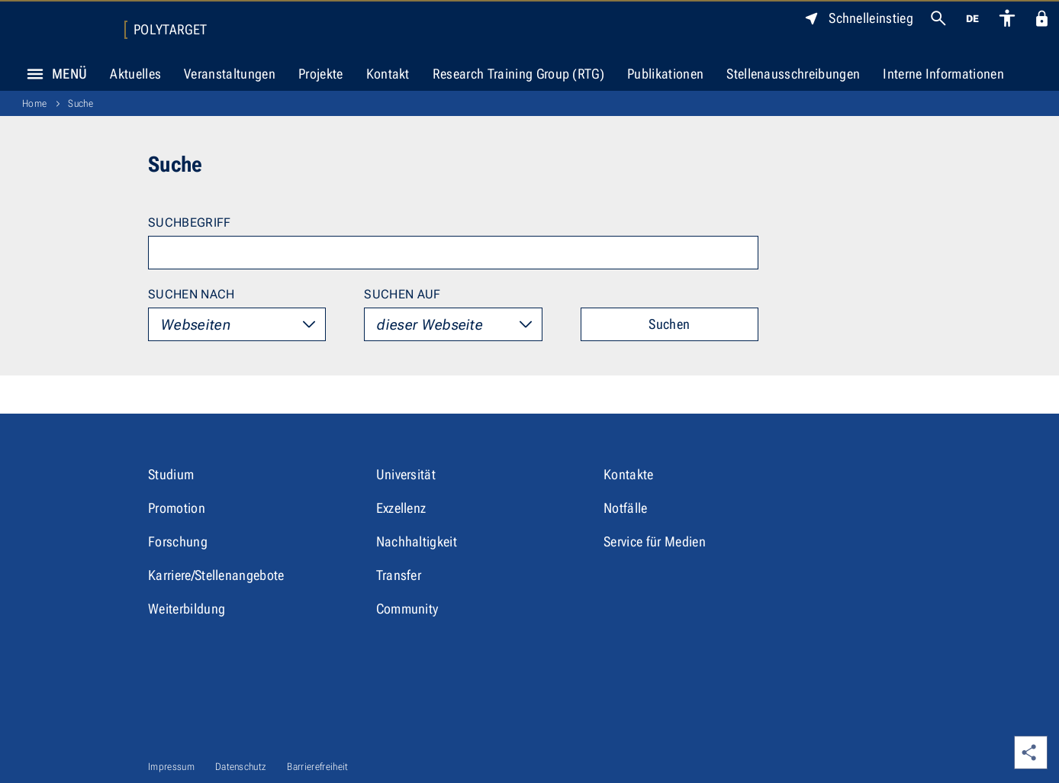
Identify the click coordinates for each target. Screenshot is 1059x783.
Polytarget (170, 29)
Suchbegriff (189, 222)
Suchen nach (191, 294)
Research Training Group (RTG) (518, 74)
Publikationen (665, 74)
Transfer (399, 575)
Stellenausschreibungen (793, 74)
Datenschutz (241, 766)
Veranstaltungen (229, 74)
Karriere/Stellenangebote (216, 575)
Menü (52, 74)
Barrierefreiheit (317, 766)
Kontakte (629, 474)
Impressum (171, 766)
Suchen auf (402, 294)
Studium (171, 474)
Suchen (669, 324)
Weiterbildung (186, 609)
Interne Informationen (943, 74)
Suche (80, 103)
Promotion (176, 508)
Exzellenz (401, 508)
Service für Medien (655, 541)
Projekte (320, 74)
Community (407, 609)
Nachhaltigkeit (416, 541)
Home (34, 103)
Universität (406, 474)
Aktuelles (135, 74)
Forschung (178, 541)
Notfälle (626, 508)
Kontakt (388, 74)
